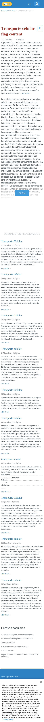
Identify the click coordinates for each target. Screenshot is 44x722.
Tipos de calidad (8, 643)
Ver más (22, 193)
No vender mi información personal (15, 701)
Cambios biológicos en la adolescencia (17, 635)
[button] (40, 32)
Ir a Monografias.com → (11, 707)
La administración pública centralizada (17, 639)
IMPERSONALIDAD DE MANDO (14, 647)
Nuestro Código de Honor (11, 698)
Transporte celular (25, 11)
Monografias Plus (8, 11)
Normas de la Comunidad (11, 695)
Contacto (5, 682)
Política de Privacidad (10, 688)
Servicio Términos (8, 685)
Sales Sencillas (7, 651)
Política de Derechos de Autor (13, 691)
